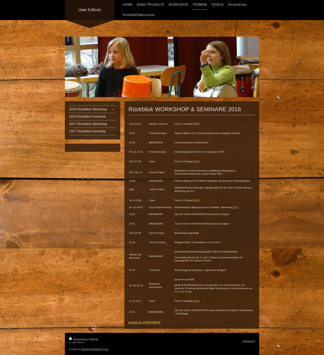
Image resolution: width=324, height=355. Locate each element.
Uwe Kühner (89, 9)
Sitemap (93, 339)
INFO (197, 161)
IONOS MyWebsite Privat (94, 349)
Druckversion (78, 339)
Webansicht (248, 341)
